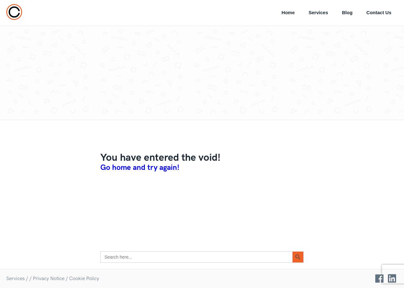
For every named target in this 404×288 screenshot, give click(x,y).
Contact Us (378, 12)
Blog (347, 12)
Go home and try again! (139, 167)
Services (318, 12)
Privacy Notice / (50, 279)
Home (288, 12)
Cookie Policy (84, 279)
